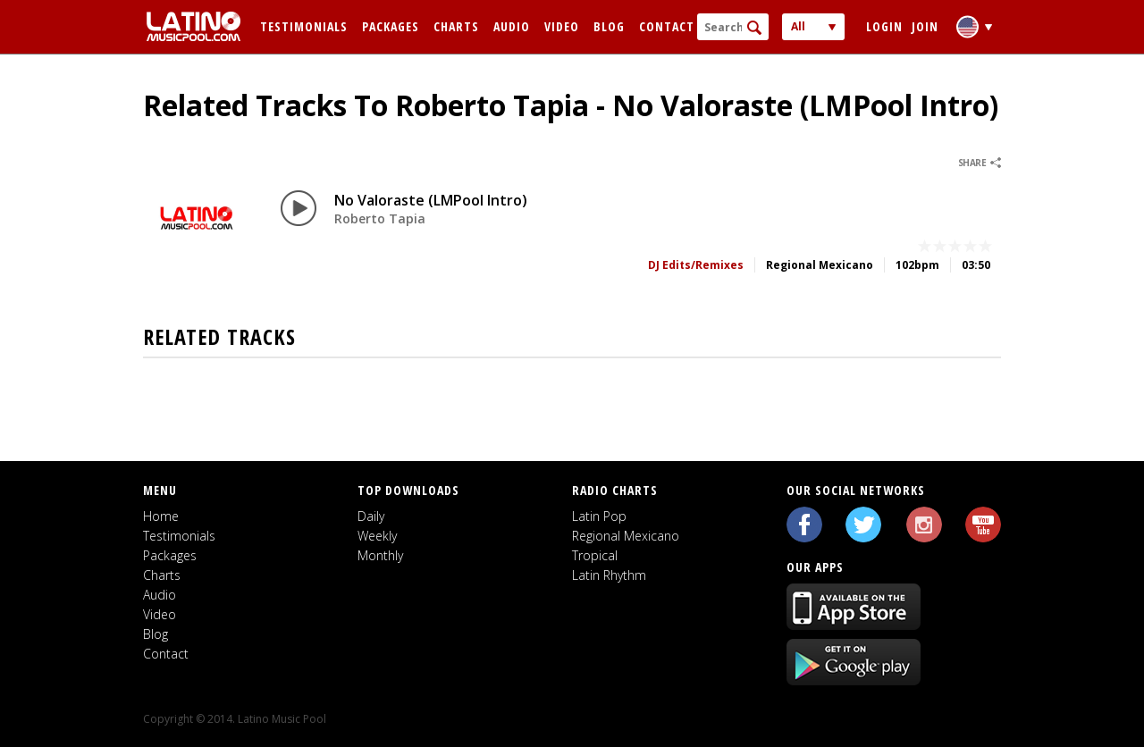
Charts (456, 26)
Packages (390, 26)
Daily (371, 516)
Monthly (380, 555)
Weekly (377, 535)
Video (561, 26)
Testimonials (304, 26)
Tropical (595, 555)
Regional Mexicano (625, 535)
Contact (666, 26)
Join (925, 26)
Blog (609, 26)
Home (161, 516)
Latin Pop (599, 516)
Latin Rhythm (609, 575)
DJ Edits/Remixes (696, 265)
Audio (511, 26)
